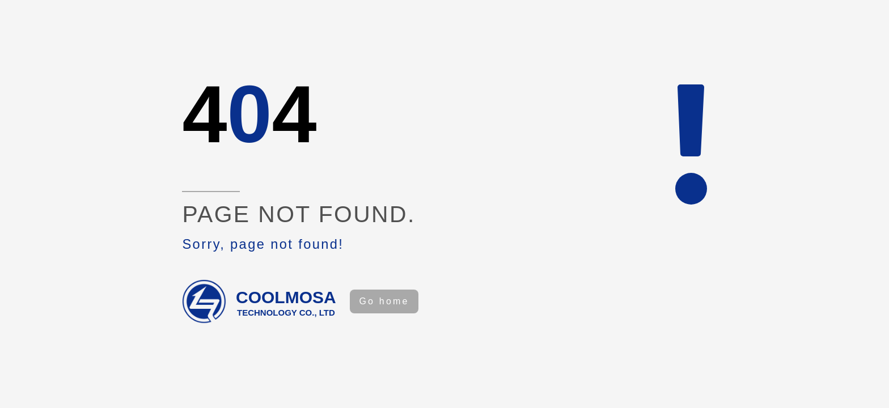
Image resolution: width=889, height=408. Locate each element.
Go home (384, 301)
